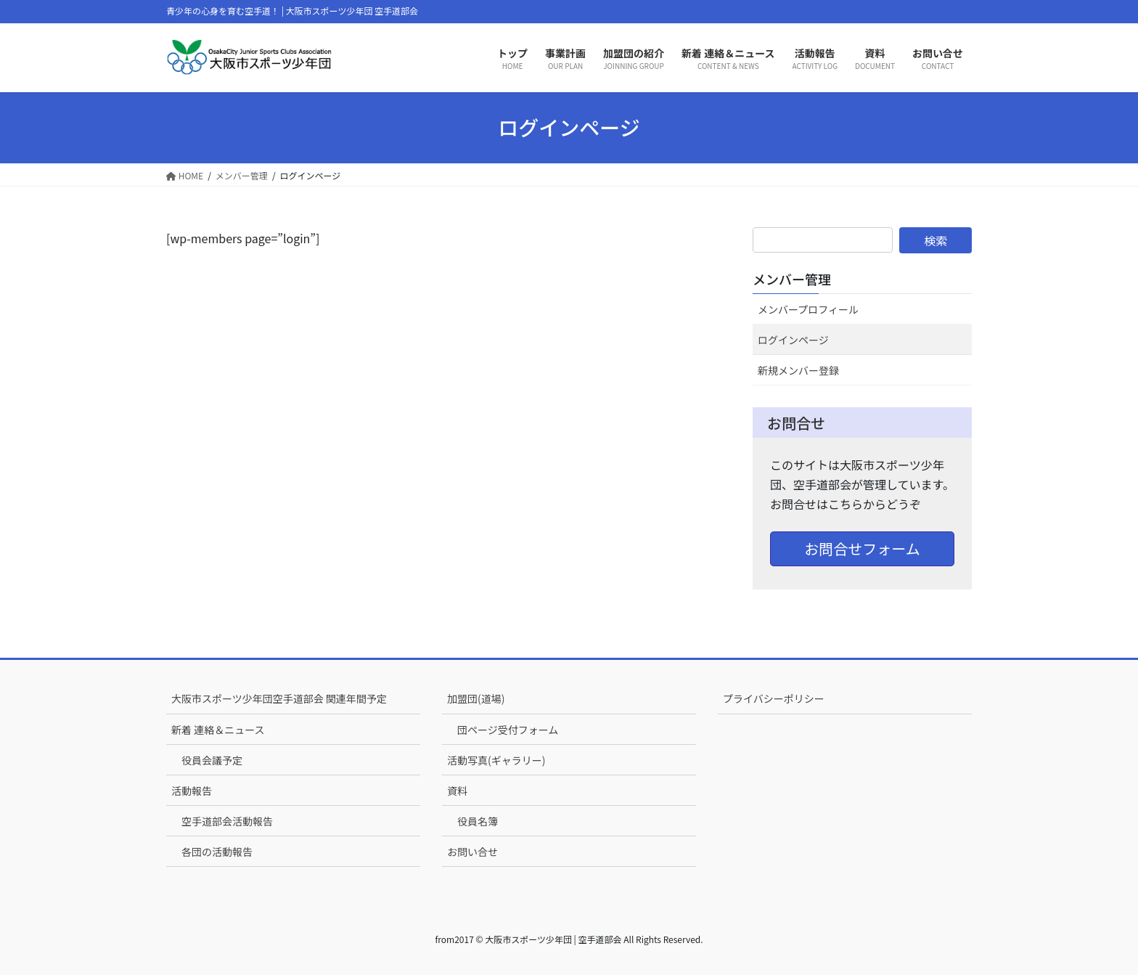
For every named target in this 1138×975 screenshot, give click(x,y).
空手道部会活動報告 (227, 821)
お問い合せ (472, 851)
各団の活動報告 (217, 851)
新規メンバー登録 (798, 370)
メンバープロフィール (808, 309)
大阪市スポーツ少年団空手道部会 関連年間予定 (279, 698)
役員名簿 (477, 821)
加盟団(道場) (475, 698)
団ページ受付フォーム (507, 729)
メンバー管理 (792, 278)
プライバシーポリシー (773, 698)
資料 (457, 790)
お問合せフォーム (862, 548)
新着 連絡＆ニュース (217, 729)
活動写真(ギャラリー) (496, 760)
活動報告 (191, 790)
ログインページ (793, 340)
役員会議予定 (211, 760)
